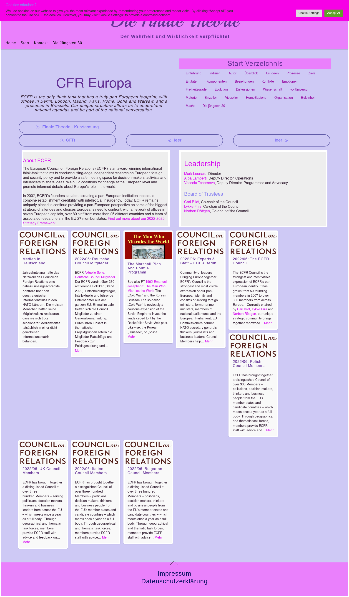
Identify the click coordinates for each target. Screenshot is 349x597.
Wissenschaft (272, 89)
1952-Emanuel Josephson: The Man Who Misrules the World (147, 286)
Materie (191, 97)
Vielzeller (231, 97)
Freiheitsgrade (196, 89)
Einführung (193, 73)
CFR (67, 140)
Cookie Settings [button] (309, 13)
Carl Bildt (191, 202)
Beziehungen (244, 81)
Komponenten (216, 81)
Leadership (202, 164)
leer (174, 140)
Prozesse (293, 73)
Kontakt (41, 43)
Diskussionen (245, 89)
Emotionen (290, 81)
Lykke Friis (192, 207)
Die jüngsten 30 (67, 43)
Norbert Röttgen (197, 211)
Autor (232, 73)
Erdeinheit (308, 97)
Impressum (174, 573)
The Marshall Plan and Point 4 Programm (144, 268)
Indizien (215, 73)
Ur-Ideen (272, 73)
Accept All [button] (334, 13)
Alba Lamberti (195, 178)
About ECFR (37, 160)
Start (25, 43)
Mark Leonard (195, 174)
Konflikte (268, 81)
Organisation (283, 97)
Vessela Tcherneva (199, 183)
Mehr (79, 350)
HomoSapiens (256, 97)
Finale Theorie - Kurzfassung (67, 127)
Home (10, 43)
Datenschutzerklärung (174, 581)
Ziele (311, 73)
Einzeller (211, 97)
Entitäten (192, 81)
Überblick (251, 73)
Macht (190, 106)
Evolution (221, 89)
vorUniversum (300, 89)
